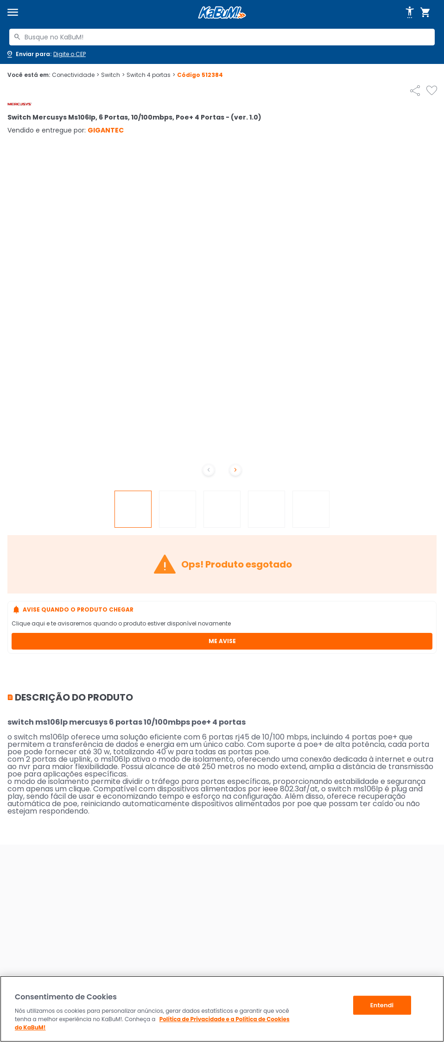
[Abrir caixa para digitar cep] (46, 54)
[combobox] (222, 37)
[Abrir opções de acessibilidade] (409, 12)
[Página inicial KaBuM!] (222, 12)
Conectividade (75, 75)
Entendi (382, 1005)
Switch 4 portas (151, 75)
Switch (113, 75)
